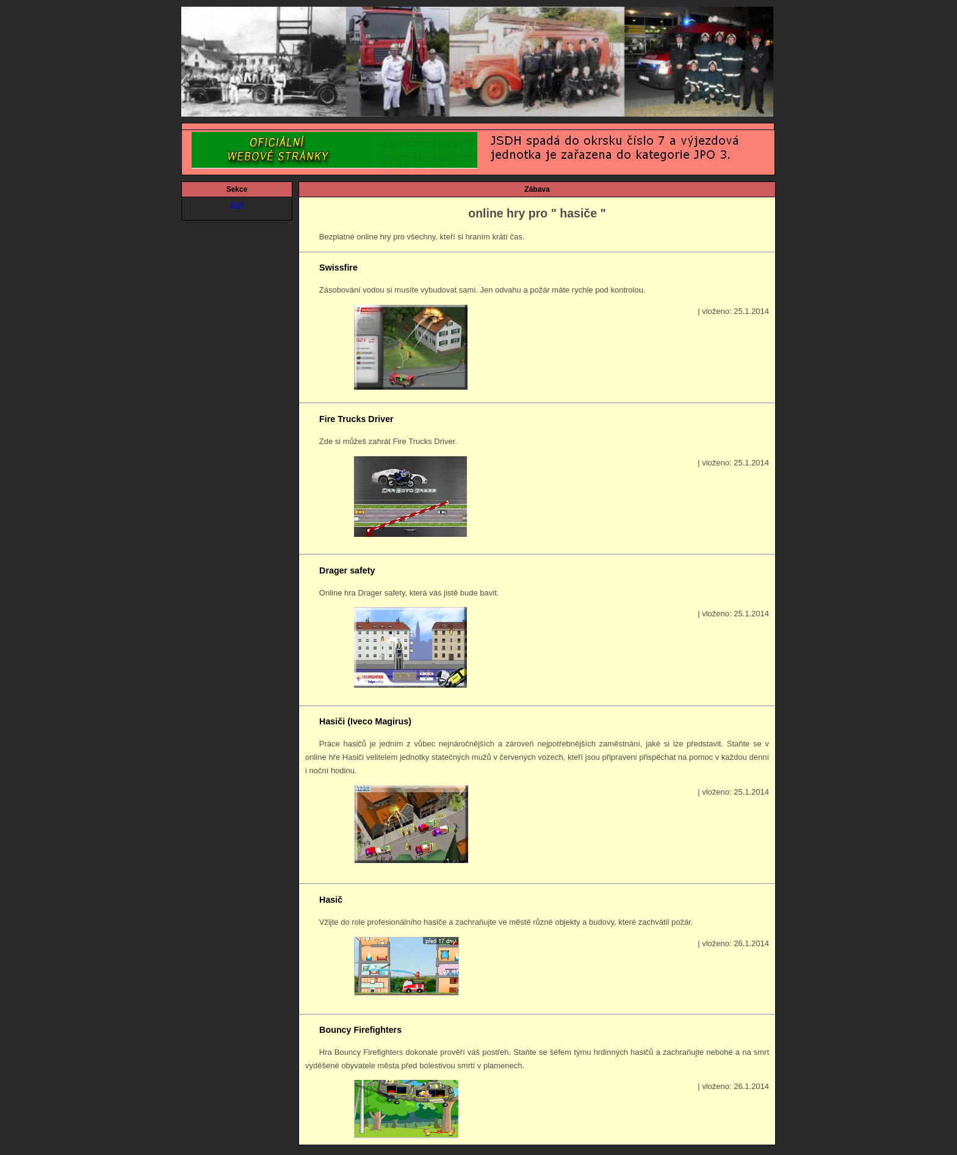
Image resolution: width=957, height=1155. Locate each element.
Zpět (237, 204)
